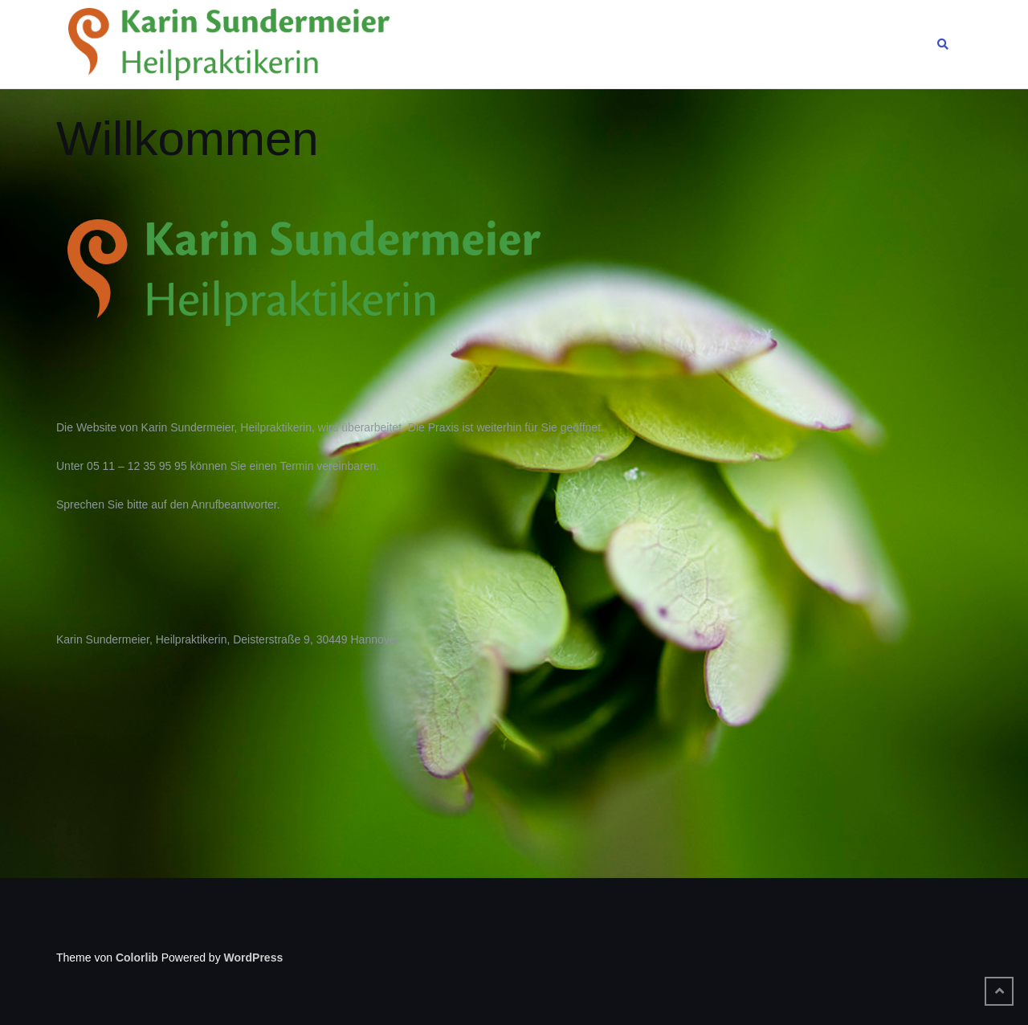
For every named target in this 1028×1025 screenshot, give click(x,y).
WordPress (254, 957)
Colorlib (137, 957)
